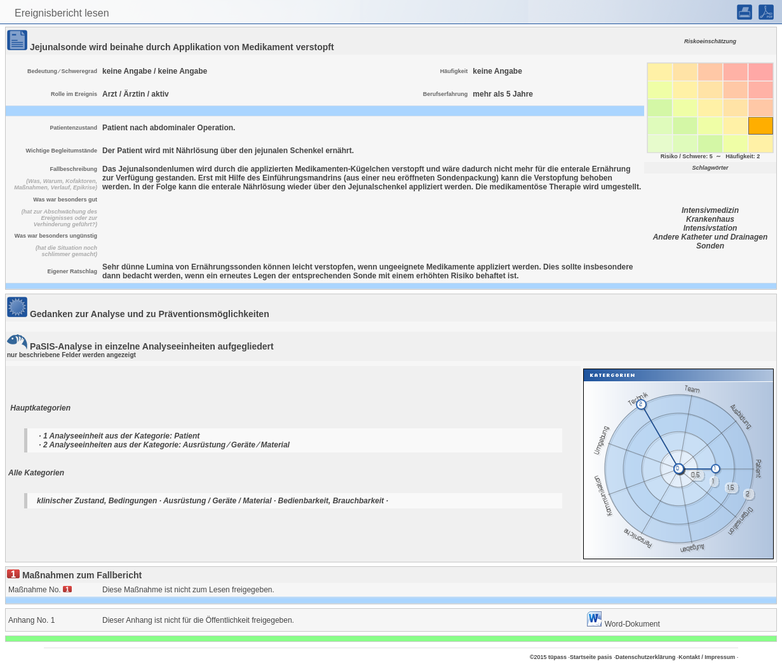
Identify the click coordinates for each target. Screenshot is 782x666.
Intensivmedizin (710, 210)
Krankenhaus (710, 219)
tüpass (557, 657)
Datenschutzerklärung (646, 657)
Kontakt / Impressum (706, 657)
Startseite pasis (591, 657)
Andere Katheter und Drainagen (710, 237)
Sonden (710, 245)
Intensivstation (711, 228)
